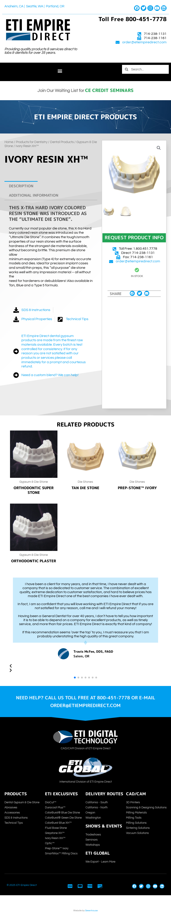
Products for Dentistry (31, 142)
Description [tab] (21, 185)
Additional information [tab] (33, 195)
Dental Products (62, 142)
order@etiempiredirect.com (144, 42)
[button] (59, 70)
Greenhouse (91, 910)
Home (8, 142)
